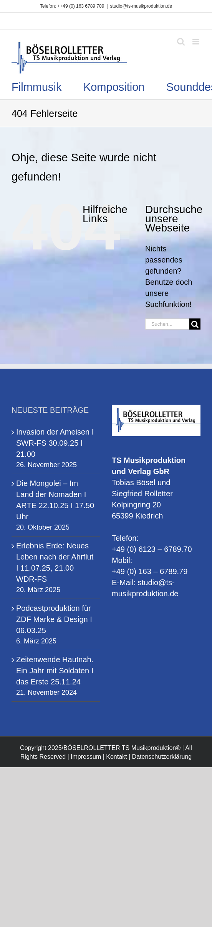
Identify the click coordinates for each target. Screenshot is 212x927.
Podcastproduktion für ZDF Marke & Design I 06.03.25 (54, 619)
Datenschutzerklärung (162, 756)
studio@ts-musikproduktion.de (141, 6)
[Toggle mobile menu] (196, 42)
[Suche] (194, 324)
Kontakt (116, 756)
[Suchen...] (167, 324)
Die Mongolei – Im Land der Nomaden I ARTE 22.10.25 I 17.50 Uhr (55, 500)
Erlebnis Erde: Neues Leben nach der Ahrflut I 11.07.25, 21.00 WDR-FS (54, 562)
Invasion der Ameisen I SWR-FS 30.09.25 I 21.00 (55, 443)
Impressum (86, 756)
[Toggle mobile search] (181, 42)
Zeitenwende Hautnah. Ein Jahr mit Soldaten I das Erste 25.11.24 (54, 670)
